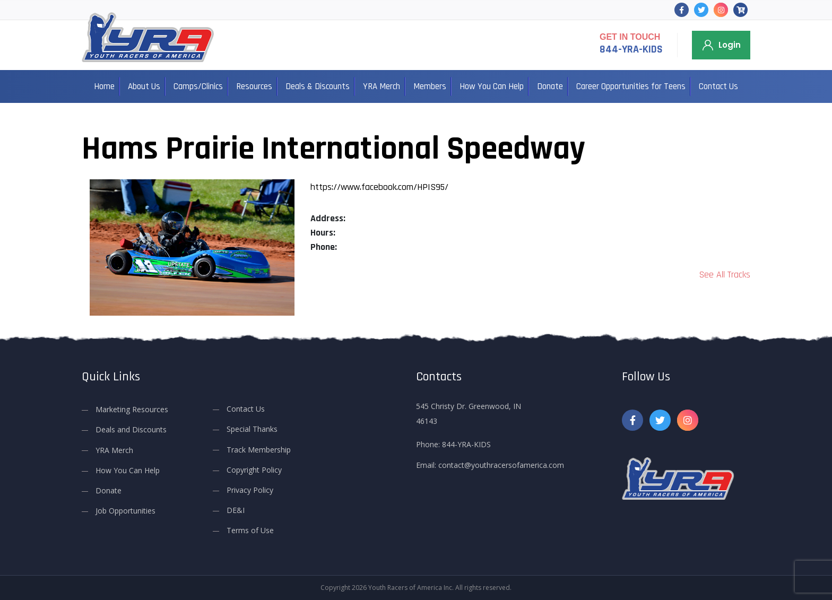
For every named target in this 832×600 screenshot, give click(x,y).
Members (429, 86)
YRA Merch (381, 86)
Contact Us (718, 86)
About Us (144, 86)
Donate (550, 86)
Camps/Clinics (198, 86)
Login (729, 44)
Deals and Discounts (131, 429)
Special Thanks (252, 429)
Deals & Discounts (317, 86)
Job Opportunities (125, 511)
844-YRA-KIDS (631, 49)
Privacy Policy (250, 490)
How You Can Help (492, 86)
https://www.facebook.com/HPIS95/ (379, 187)
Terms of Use (250, 530)
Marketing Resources (132, 409)
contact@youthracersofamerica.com (501, 465)
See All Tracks (724, 274)
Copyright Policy (254, 469)
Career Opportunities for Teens (631, 86)
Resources (254, 86)
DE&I (236, 510)
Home (104, 86)
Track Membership (259, 449)
